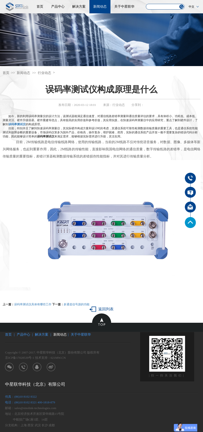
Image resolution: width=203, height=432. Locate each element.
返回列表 (106, 309)
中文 (191, 6)
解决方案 (79, 6)
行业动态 (44, 73)
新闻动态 (100, 6)
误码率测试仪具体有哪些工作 (32, 304)
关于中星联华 (124, 6)
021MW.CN (58, 357)
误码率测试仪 (17, 124)
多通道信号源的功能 (76, 304)
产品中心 (58, 6)
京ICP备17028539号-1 (19, 357)
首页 (40, 6)
